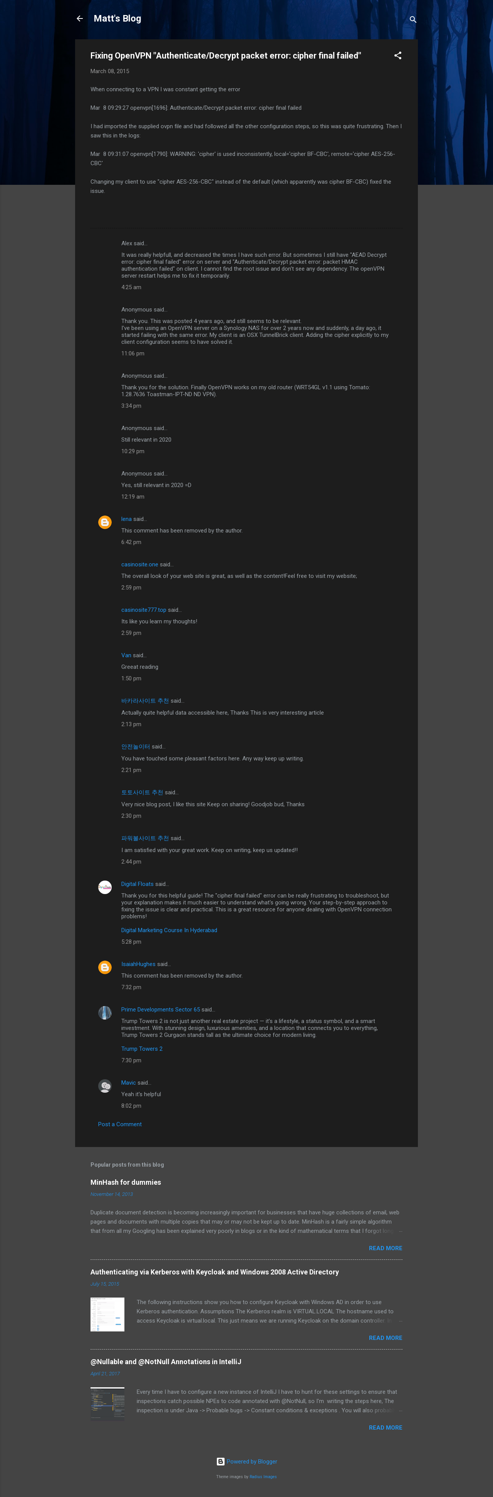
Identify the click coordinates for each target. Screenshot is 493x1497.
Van (126, 655)
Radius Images (263, 1476)
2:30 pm (131, 815)
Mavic (128, 1082)
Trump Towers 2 (142, 1048)
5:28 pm (131, 941)
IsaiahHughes (138, 964)
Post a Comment (120, 1124)
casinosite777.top (143, 609)
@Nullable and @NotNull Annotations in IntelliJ (166, 1362)
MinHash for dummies (126, 1182)
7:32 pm (131, 987)
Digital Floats (137, 884)
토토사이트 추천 (142, 792)
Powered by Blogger (246, 1461)
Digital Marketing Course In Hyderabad (169, 930)
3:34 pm (131, 405)
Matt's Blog (117, 18)
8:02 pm (131, 1105)
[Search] (413, 21)
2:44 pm (131, 861)
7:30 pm (131, 1060)
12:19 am (132, 496)
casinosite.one (139, 564)
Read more (385, 1248)
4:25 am (131, 287)
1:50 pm (131, 678)
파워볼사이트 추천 (145, 838)
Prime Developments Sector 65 (160, 1009)
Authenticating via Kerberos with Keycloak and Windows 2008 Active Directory (215, 1272)
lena (126, 519)
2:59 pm (131, 587)
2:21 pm (131, 770)
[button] (397, 57)
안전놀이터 (135, 746)
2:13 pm (131, 724)
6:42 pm (131, 542)
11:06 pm (132, 353)
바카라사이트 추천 (145, 700)
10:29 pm (132, 451)
